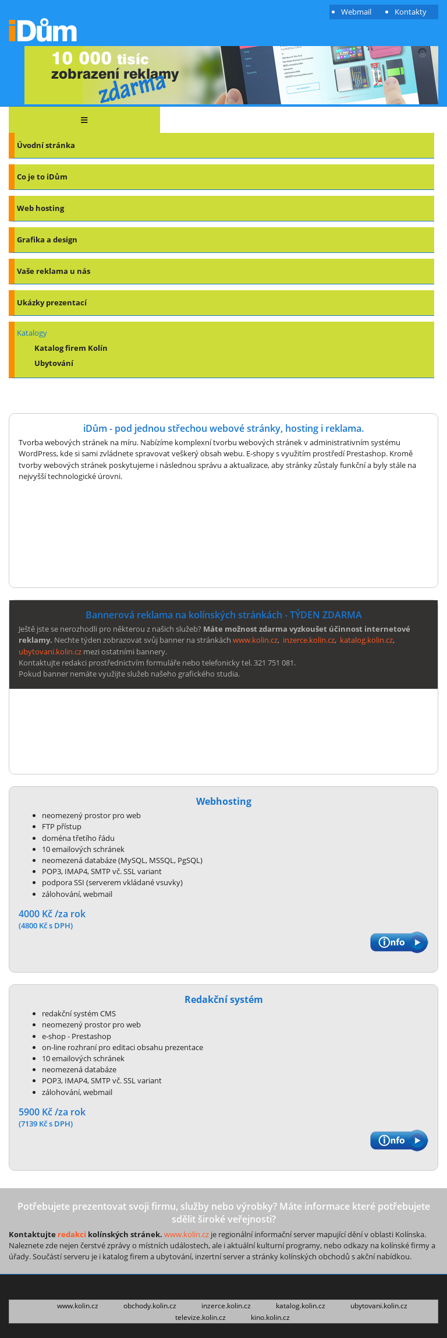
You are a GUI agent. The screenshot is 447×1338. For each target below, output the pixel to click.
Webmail (356, 11)
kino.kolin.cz (270, 1317)
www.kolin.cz (255, 640)
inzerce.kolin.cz (309, 640)
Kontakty (411, 11)
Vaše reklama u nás (53, 271)
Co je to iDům (42, 176)
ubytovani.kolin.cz (50, 651)
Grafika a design (47, 239)
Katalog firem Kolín (71, 348)
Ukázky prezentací (52, 302)
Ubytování (53, 363)
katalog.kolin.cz (366, 640)
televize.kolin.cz (200, 1317)
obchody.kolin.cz (149, 1305)
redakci (72, 1234)
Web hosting (40, 208)
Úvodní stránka (46, 145)
